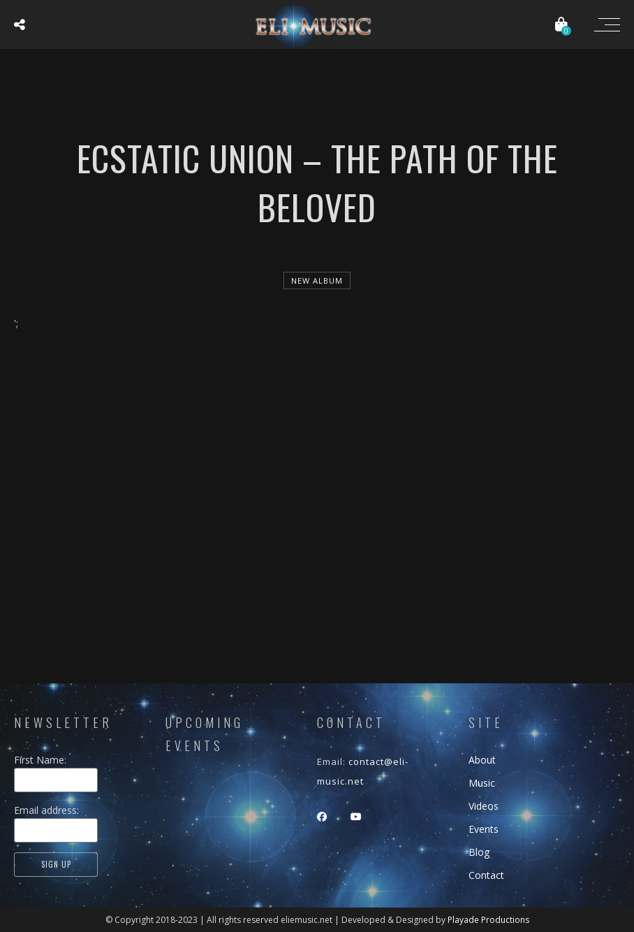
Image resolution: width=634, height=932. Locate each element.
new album (317, 280)
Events (484, 829)
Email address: (46, 810)
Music (482, 782)
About (482, 759)
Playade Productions (488, 920)
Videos (484, 806)
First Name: (47, 759)
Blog (479, 852)
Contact (486, 875)
